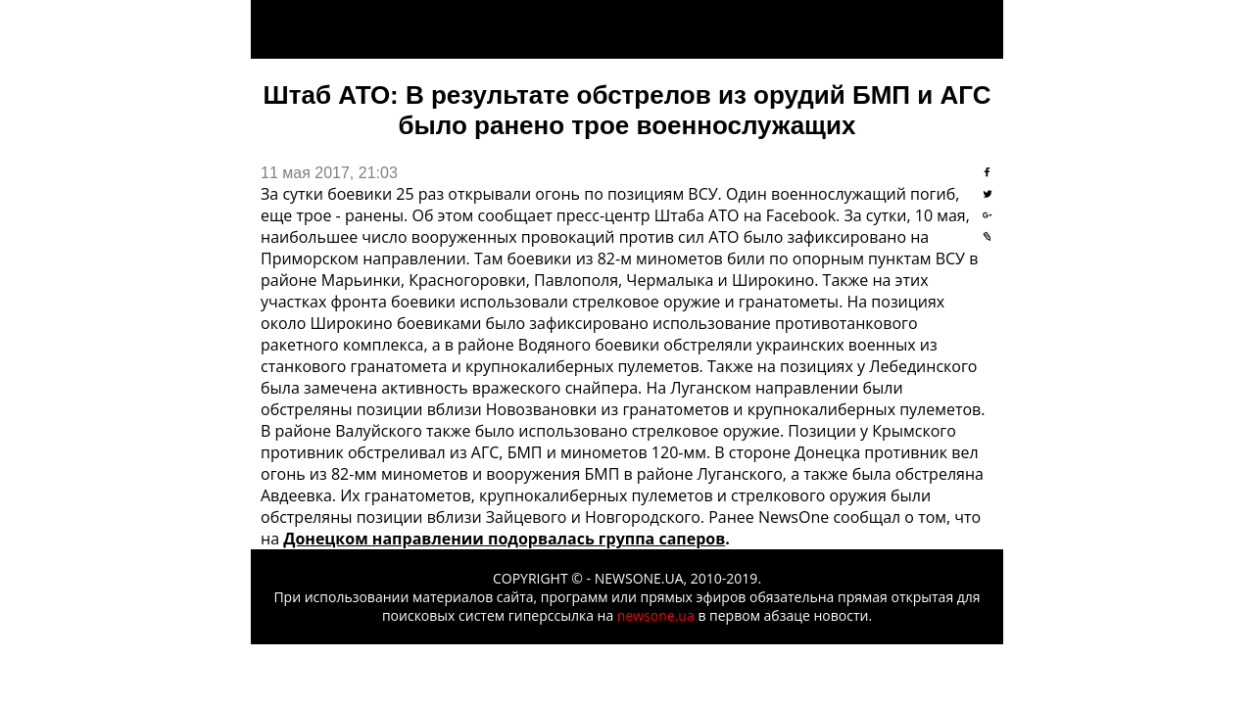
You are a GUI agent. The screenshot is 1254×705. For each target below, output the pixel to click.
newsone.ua (656, 615)
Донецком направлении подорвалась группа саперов (504, 538)
